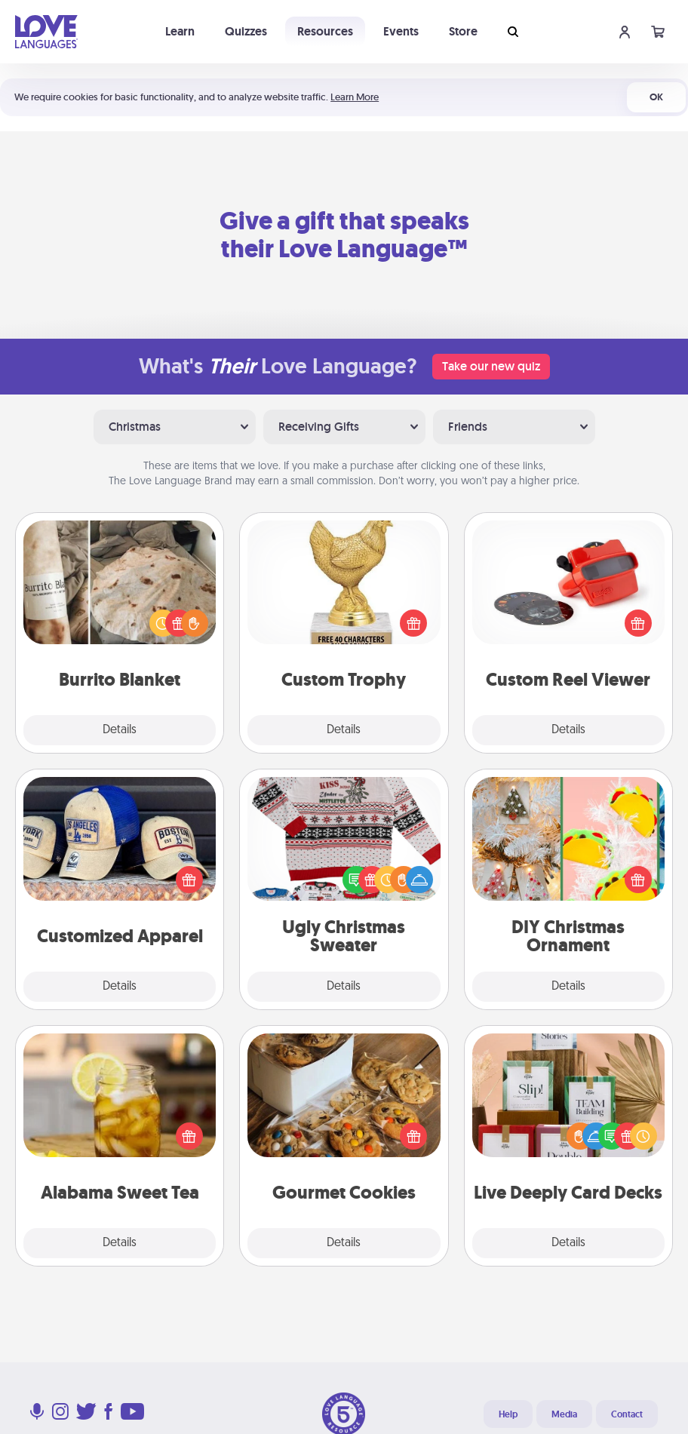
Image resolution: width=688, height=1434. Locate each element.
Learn (180, 31)
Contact (627, 1414)
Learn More (354, 97)
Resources (325, 31)
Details (120, 730)
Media (564, 1414)
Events (401, 31)
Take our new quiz (491, 366)
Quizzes (246, 31)
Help (508, 1414)
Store (463, 31)
